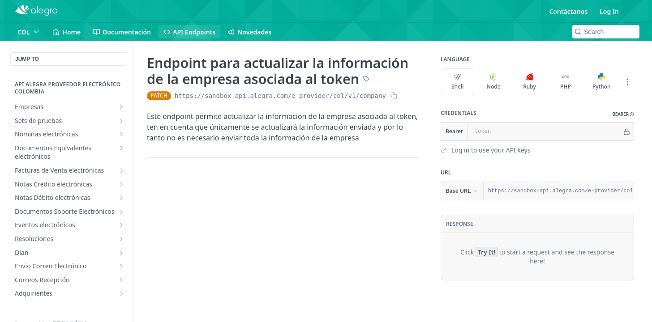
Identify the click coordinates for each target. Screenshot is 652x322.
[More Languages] (627, 82)
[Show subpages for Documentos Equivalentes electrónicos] (121, 148)
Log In (609, 11)
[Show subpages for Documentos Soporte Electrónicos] (121, 211)
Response (459, 224)
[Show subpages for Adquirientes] (121, 293)
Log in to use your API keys (490, 150)
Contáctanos (568, 11)
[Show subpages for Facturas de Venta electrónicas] (121, 170)
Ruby (529, 81)
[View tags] (366, 79)
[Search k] (605, 31)
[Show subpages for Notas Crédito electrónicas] (121, 184)
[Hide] (626, 131)
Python (601, 81)
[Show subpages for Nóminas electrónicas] (121, 134)
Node (494, 81)
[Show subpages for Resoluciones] (121, 238)
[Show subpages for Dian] (121, 252)
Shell (457, 81)
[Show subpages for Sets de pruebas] (121, 120)
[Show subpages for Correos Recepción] (121, 280)
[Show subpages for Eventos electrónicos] (121, 225)
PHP (565, 81)
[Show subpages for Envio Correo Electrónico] (121, 266)
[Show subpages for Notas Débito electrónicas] (121, 197)
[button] (623, 114)
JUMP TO (27, 59)
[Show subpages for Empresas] (121, 106)
